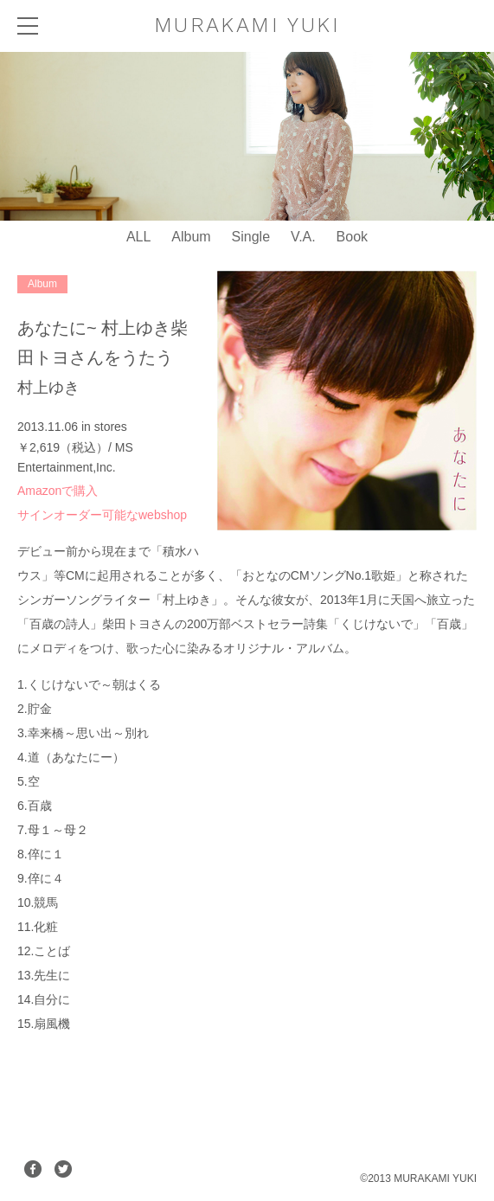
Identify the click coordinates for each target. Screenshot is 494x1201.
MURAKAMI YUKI (247, 25)
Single (251, 236)
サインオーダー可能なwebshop (102, 515)
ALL (138, 236)
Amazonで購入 (57, 491)
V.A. (303, 236)
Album (190, 236)
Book (352, 236)
